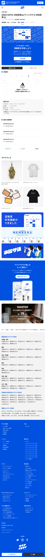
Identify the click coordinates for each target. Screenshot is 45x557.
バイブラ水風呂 (15, 413)
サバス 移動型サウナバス (30, 476)
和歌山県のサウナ (6, 372)
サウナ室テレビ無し (6, 413)
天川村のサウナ (13, 401)
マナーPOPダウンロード (8, 514)
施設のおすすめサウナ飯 (30, 470)
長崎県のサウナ (21, 386)
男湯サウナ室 (12, 68)
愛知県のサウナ (21, 364)
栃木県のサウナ (13, 349)
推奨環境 (3, 523)
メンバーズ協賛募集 (7, 516)
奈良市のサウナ (5, 395)
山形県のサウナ (5, 343)
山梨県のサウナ (38, 357)
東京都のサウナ (5, 351)
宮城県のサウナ (29, 341)
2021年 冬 (5, 480)
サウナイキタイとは (7, 495)
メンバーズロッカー (29, 497)
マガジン (27, 441)
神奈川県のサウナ (14, 351)
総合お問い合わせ (29, 510)
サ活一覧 (27, 426)
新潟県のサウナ (5, 357)
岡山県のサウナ (21, 378)
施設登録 (5, 434)
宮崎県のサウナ (5, 388)
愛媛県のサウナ (21, 380)
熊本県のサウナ (29, 386)
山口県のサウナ (38, 378)
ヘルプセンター (28, 508)
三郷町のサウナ (38, 397)
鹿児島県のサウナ (14, 388)
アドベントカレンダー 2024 (31, 445)
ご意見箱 (27, 512)
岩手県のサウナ (21, 341)
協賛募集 (5, 449)
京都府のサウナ (13, 370)
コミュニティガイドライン (7, 530)
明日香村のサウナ (22, 399)
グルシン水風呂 (26, 411)
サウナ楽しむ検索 (29, 474)
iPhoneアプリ (6, 499)
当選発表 (5, 445)
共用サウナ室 (33, 68)
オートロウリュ (18, 411)
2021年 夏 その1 (6, 476)
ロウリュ (4, 411)
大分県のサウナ (38, 386)
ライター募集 (28, 459)
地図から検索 (5, 430)
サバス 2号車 (28, 478)
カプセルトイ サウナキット (31, 480)
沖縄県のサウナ (22, 388)
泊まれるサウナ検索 (7, 428)
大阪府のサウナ (21, 370)
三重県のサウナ (29, 364)
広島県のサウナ (29, 378)
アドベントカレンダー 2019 (31, 455)
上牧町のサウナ (30, 399)
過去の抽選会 (5, 447)
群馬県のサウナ (21, 349)
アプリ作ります (28, 472)
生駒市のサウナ (5, 397)
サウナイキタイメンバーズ (31, 495)
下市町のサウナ (5, 401)
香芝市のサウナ (13, 397)
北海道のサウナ (5, 341)
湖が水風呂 (26, 415)
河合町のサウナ (39, 399)
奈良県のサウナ (38, 370)
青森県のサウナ (13, 341)
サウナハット (5, 470)
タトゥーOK (23, 413)
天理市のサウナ (13, 395)
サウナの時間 (28, 483)
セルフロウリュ (10, 411)
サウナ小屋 (20, 415)
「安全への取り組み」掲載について (10, 518)
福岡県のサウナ (5, 386)
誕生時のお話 (5, 497)
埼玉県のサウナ (29, 349)
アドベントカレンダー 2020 (31, 453)
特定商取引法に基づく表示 (7, 525)
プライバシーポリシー (6, 532)
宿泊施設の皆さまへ (7, 510)
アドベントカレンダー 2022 (31, 449)
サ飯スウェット (6, 472)
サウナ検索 (5, 426)
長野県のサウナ (5, 359)
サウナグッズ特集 (6, 468)
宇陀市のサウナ (21, 397)
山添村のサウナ (29, 397)
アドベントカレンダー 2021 (31, 451)
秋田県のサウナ (38, 341)
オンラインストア (6, 466)
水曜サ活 (27, 466)
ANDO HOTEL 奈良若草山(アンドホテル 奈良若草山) (22, 16)
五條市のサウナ (29, 395)
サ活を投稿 (22, 58)
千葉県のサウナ (38, 349)
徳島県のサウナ (5, 380)
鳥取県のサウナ (5, 378)
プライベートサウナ (35, 415)
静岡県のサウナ (13, 364)
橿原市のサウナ (21, 395)
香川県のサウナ (13, 380)
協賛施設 (27, 499)
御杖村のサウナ (13, 399)
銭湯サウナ (33, 411)
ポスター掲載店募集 (7, 512)
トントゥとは (5, 443)
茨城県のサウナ (5, 349)
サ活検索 (5, 432)
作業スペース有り (6, 415)
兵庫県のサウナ (29, 370)
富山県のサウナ (13, 357)
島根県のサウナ (13, 378)
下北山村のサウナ (31, 401)
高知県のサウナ (29, 380)
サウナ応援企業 (28, 482)
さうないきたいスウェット (8, 474)
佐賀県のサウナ (13, 386)
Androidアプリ (6, 501)
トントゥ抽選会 (6, 441)
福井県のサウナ (29, 357)
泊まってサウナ (28, 485)
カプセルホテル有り (31, 413)
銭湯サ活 (27, 487)
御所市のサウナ (38, 395)
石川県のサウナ (21, 357)
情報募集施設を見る (22, 319)
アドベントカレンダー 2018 (31, 457)
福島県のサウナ (13, 343)
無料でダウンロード (22, 276)
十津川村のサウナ (22, 401)
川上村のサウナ (5, 404)
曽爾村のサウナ (5, 399)
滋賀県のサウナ (5, 370)
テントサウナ (14, 415)
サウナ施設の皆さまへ (7, 508)
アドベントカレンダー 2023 (31, 447)
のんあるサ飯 (28, 468)
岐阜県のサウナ (5, 364)
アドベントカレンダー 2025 (31, 443)
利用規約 (3, 527)
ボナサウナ (40, 411)
